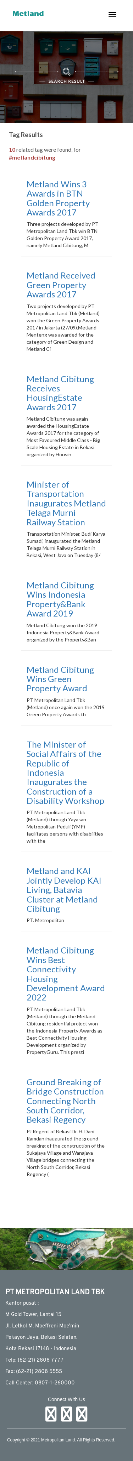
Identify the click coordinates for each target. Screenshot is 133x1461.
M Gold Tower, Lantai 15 (33, 1314)
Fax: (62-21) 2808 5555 (33, 1371)
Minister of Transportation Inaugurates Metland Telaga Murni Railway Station (66, 503)
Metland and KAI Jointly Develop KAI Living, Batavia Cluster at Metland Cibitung (64, 889)
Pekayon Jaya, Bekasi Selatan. (41, 1337)
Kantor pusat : (22, 1303)
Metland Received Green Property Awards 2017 (61, 284)
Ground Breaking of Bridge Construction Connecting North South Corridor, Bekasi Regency (65, 1101)
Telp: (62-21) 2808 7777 (34, 1360)
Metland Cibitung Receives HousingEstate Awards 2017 (60, 393)
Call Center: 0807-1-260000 (40, 1383)
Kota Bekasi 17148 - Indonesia (40, 1349)
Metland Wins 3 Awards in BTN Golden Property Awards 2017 (58, 198)
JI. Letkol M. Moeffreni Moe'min (42, 1326)
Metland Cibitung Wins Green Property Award (60, 678)
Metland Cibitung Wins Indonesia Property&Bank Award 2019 (60, 599)
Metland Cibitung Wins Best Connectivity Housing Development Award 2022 (66, 973)
